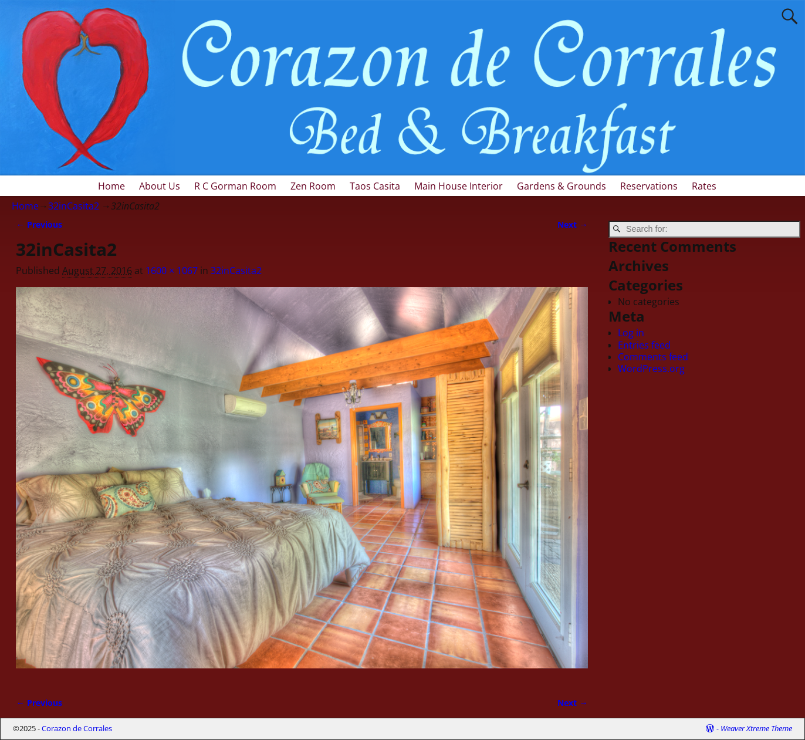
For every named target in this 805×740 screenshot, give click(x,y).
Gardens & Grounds (561, 186)
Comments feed (653, 356)
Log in (631, 332)
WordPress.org (651, 368)
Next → (572, 224)
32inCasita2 (73, 206)
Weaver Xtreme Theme (756, 728)
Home (111, 186)
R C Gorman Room (235, 186)
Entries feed (644, 345)
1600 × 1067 (172, 270)
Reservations (649, 186)
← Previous (39, 224)
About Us (159, 186)
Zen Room (313, 186)
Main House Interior (458, 186)
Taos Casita (375, 186)
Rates (704, 186)
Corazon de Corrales (77, 728)
